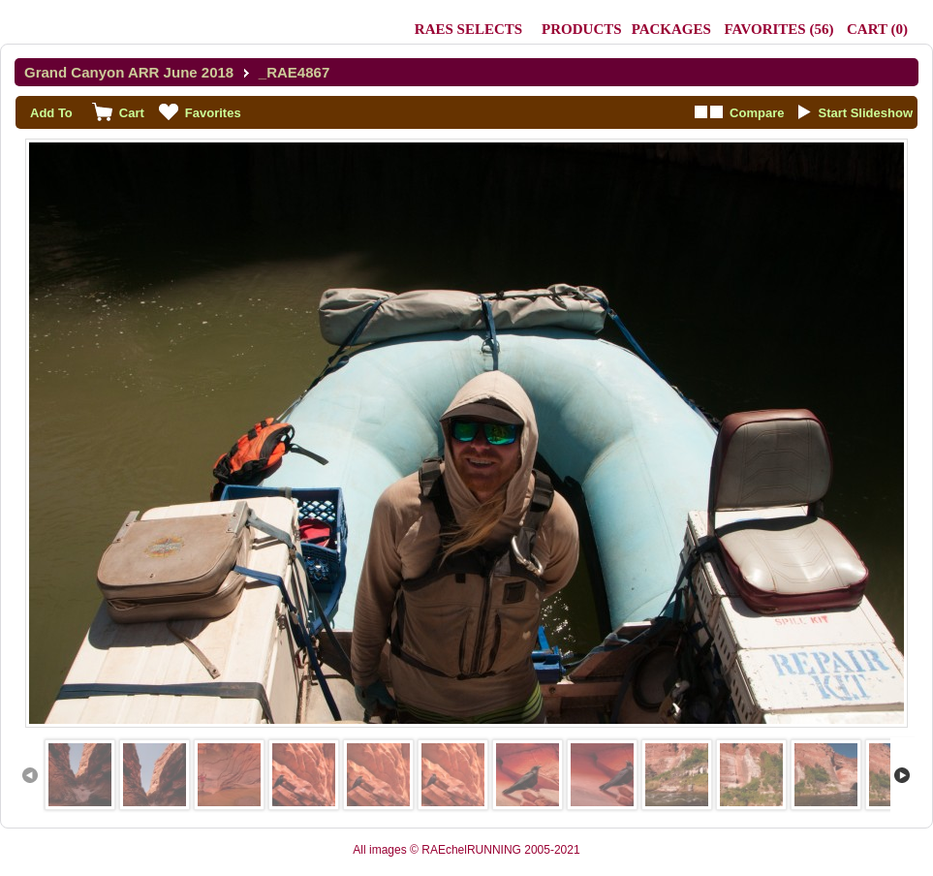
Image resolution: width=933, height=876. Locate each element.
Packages (671, 29)
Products (582, 29)
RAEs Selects (468, 29)
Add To (51, 113)
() (778, 29)
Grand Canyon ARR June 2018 (128, 72)
